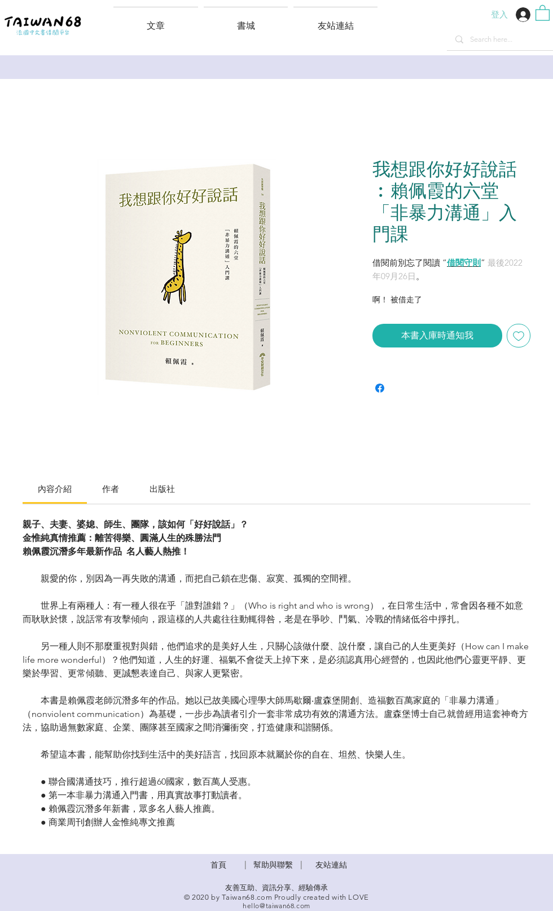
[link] (55, 488)
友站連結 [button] (331, 865)
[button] (335, 21)
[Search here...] (499, 39)
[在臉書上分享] (380, 388)
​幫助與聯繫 (273, 865)
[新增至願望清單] (518, 335)
